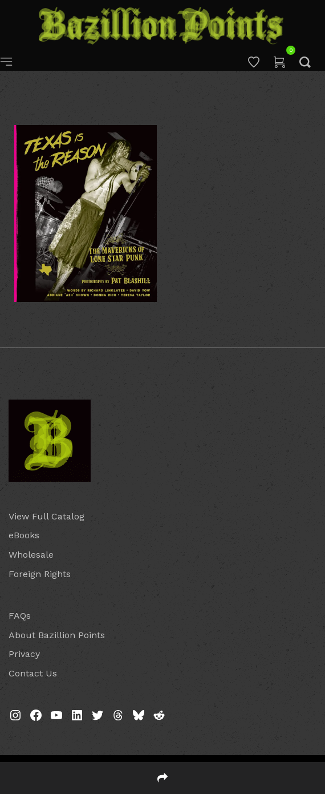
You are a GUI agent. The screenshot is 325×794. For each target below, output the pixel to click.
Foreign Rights (40, 574)
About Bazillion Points (57, 635)
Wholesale (31, 554)
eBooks (24, 535)
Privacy (24, 653)
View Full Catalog (46, 516)
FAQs (20, 615)
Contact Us (33, 673)
